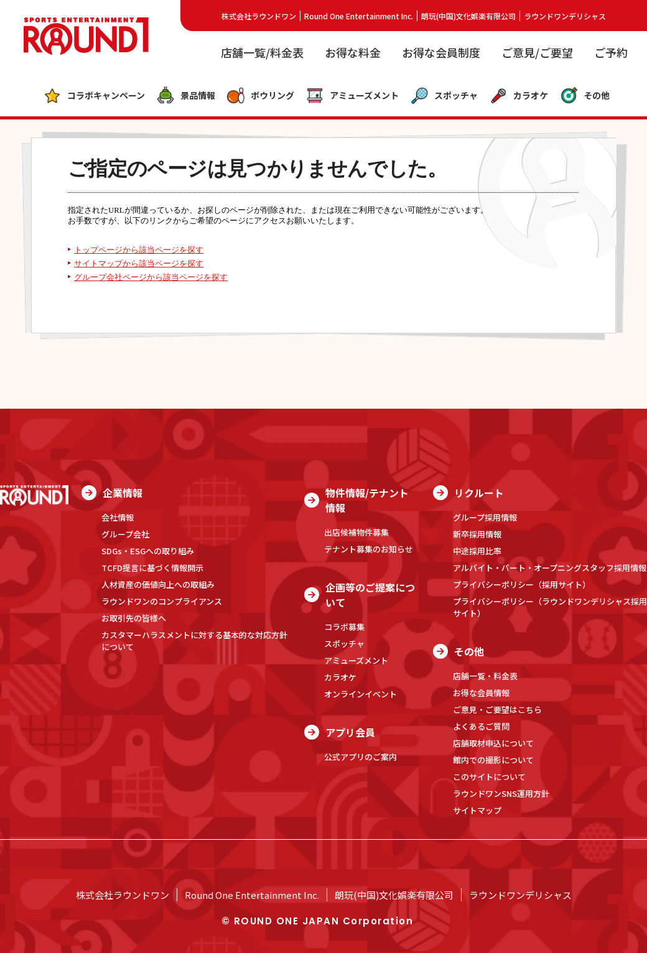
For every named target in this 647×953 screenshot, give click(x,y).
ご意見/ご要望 (537, 52)
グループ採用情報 (485, 517)
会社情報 (117, 517)
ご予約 (611, 52)
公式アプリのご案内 (360, 757)
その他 (584, 95)
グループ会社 (125, 534)
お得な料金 (353, 52)
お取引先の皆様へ (133, 618)
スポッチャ (444, 95)
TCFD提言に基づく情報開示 (152, 568)
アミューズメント (352, 95)
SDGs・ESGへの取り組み (147, 551)
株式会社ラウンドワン (258, 16)
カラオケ (518, 95)
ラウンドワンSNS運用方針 (501, 793)
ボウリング (260, 95)
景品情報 (185, 95)
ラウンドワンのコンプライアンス (161, 601)
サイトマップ (477, 810)
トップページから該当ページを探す (138, 250)
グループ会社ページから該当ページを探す (151, 277)
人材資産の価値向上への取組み (158, 584)
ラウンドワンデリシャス (565, 16)
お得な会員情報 (481, 693)
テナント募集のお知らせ (368, 549)
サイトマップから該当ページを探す (138, 263)
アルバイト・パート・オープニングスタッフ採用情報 (549, 568)
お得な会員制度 (441, 52)
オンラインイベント (360, 694)
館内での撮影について (493, 760)
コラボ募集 (344, 627)
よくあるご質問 (481, 726)
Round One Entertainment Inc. (358, 16)
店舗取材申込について (493, 743)
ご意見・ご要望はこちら (497, 709)
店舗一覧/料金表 (262, 52)
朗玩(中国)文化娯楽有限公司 (468, 16)
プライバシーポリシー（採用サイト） (521, 584)
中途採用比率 (477, 551)
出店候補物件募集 (356, 532)
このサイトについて (489, 777)
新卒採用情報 (477, 534)
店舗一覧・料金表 (485, 676)
